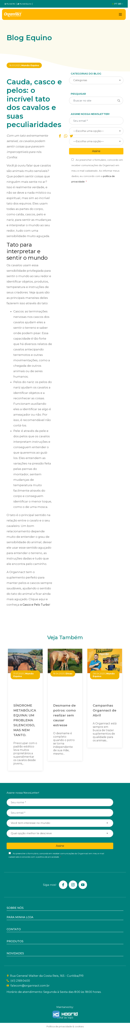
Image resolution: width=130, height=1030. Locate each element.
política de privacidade (48, 857)
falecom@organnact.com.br (31, 985)
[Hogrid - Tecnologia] (65, 1014)
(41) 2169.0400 (20, 980)
